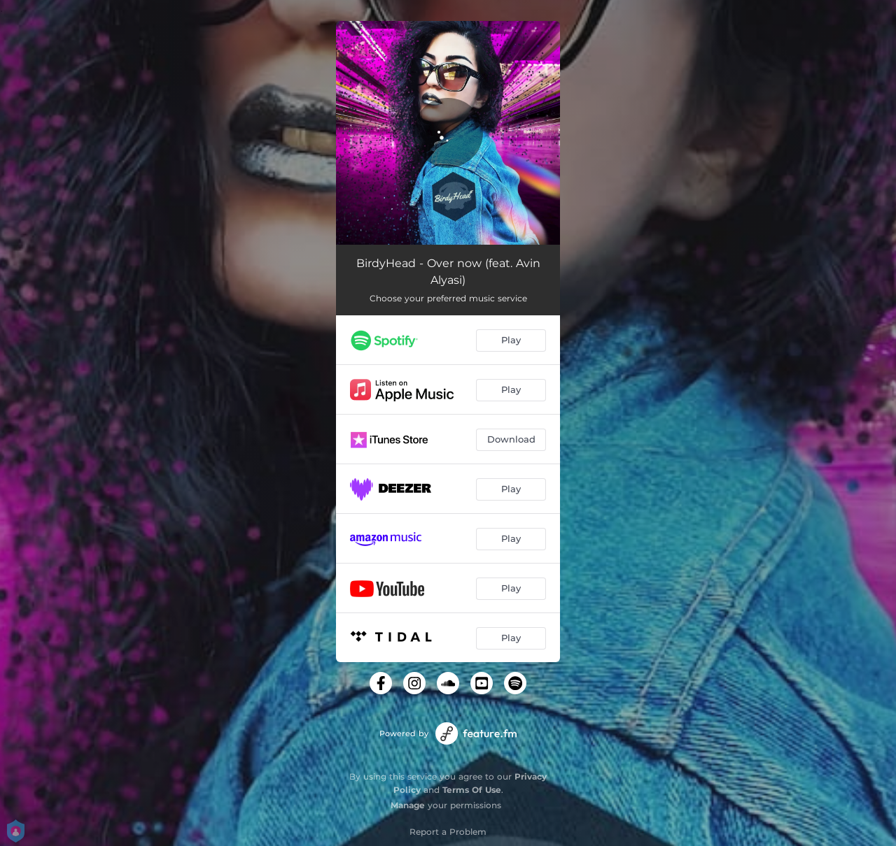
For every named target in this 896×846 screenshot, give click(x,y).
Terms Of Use (471, 789)
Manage (408, 805)
